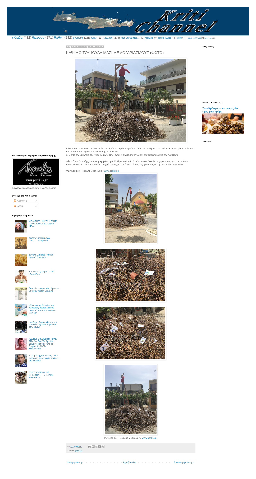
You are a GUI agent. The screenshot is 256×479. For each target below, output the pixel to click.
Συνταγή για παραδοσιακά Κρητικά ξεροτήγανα (41, 256)
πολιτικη (108, 37)
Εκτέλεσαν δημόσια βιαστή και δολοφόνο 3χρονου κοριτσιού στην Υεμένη (43, 324)
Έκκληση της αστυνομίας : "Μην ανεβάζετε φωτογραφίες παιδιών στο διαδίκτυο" (44, 358)
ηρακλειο (149, 38)
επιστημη (208, 38)
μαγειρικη (78, 37)
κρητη (94, 37)
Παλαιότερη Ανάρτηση (184, 462)
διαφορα (38, 37)
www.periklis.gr (111, 171)
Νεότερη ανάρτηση (75, 462)
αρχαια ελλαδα (164, 38)
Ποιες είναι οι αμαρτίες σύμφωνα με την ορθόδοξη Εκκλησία (44, 289)
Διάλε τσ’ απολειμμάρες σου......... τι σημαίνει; (39, 239)
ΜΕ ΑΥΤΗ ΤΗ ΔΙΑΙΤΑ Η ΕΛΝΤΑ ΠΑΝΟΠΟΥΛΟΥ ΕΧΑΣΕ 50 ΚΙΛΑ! (43, 223)
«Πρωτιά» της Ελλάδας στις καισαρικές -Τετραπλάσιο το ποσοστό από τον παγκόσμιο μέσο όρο (42, 309)
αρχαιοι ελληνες (194, 38)
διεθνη (58, 37)
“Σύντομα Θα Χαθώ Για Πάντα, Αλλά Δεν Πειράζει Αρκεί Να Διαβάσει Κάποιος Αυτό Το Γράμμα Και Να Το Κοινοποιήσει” (43, 344)
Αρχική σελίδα (129, 462)
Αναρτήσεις (20, 201)
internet (179, 38)
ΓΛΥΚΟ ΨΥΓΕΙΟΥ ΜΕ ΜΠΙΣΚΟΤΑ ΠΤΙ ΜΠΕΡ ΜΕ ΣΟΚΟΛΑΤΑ (41, 375)
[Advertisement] (35, 97)
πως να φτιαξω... (129, 37)
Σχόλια (18, 206)
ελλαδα (17, 37)
